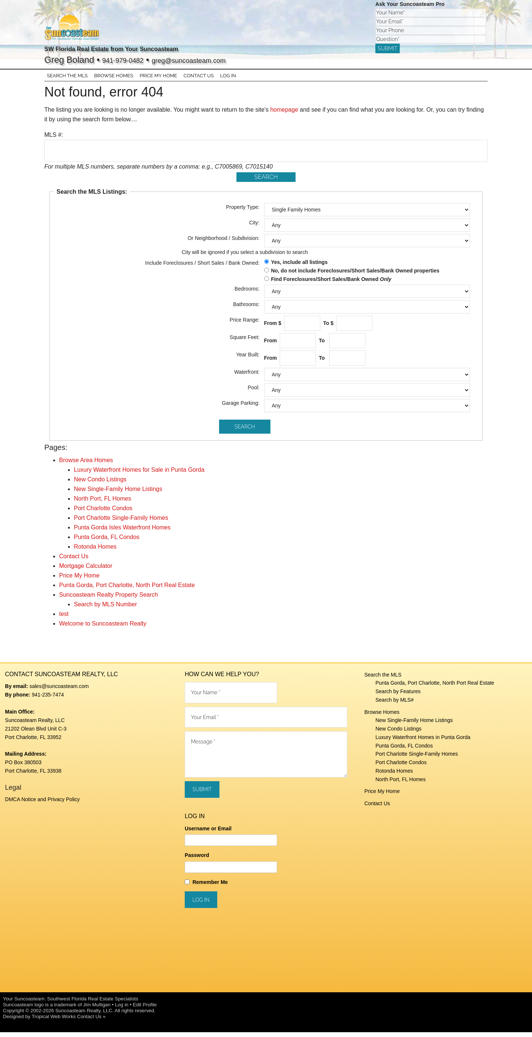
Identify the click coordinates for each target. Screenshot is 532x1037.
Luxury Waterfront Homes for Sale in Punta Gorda (139, 475)
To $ (329, 328)
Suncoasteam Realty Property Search (108, 600)
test (64, 619)
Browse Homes (381, 717)
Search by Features (397, 696)
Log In (221, 78)
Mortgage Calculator (85, 571)
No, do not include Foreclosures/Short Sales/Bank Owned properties (355, 276)
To (323, 346)
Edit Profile (145, 1009)
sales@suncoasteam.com (59, 691)
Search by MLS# (394, 705)
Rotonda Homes (95, 552)
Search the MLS (382, 679)
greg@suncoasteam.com (215, 60)
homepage (284, 115)
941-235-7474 (48, 699)
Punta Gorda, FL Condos (106, 542)
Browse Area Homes (86, 465)
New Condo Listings (100, 484)
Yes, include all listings (299, 267)
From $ (273, 328)
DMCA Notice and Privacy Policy (42, 804)
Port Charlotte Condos (103, 513)
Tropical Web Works (54, 1021)
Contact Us (73, 561)
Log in (121, 1009)
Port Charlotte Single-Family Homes (121, 523)
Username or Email (208, 833)
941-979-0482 (129, 60)
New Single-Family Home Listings (118, 494)
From (271, 346)
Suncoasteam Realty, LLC (83, 1015)
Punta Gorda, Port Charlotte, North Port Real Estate (127, 590)
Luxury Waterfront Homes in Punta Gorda (422, 742)
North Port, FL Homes (102, 504)
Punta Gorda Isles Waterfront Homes (122, 532)
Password (197, 860)
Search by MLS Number (105, 609)
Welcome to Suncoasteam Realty (102, 629)
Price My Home (79, 580)
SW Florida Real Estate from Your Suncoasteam (153, 47)
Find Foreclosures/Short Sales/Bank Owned (331, 284)
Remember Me (210, 887)
